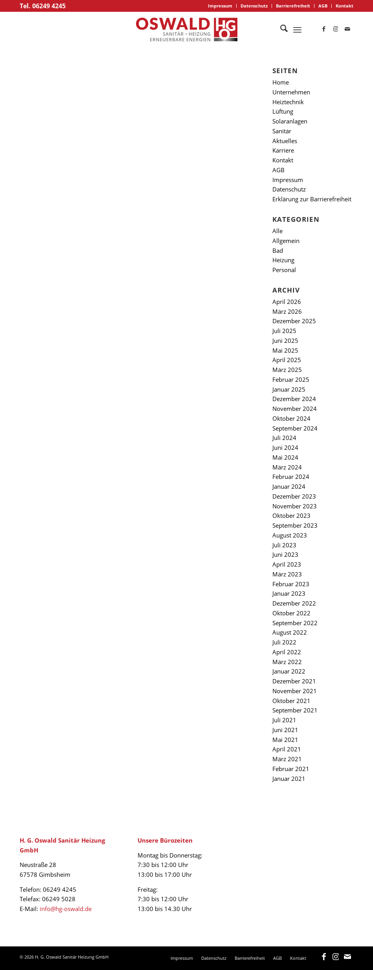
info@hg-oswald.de (66, 909)
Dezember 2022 (294, 603)
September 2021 (295, 710)
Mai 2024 (285, 457)
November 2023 (294, 506)
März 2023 (287, 574)
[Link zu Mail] (347, 29)
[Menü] (297, 29)
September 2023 (295, 525)
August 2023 (289, 535)
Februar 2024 (290, 476)
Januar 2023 (288, 593)
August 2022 (289, 632)
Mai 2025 (285, 350)
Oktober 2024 (291, 418)
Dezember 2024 (294, 399)
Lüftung (282, 111)
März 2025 (287, 370)
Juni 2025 (285, 340)
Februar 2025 (290, 379)
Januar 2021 (288, 778)
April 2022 (286, 652)
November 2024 (294, 408)
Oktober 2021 (291, 701)
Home (280, 82)
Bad (277, 250)
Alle (277, 231)
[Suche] (280, 29)
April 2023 (286, 564)
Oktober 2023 (291, 515)
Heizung (283, 260)
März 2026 (287, 311)
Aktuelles (284, 141)
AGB (322, 6)
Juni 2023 (285, 554)
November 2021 (294, 691)
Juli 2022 (284, 642)
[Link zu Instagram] (336, 29)
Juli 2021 (284, 720)
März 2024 (287, 467)
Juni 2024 (285, 447)
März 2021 (287, 759)
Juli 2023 (284, 545)
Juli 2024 (284, 438)
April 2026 (286, 302)
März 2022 (287, 662)
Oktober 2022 (291, 613)
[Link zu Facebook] (324, 29)
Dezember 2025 (294, 321)
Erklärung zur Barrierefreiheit (311, 199)
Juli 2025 (284, 331)
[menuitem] (220, 6)
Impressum (220, 6)
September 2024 (295, 428)
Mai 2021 (285, 740)
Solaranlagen (289, 121)
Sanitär (281, 131)
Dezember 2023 (294, 496)
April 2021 (286, 749)
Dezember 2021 (294, 681)
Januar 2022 (288, 671)
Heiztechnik (288, 102)
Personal (284, 270)
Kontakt (344, 6)
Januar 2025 (288, 389)
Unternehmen (291, 92)
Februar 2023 (290, 584)
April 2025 (286, 360)
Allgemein (286, 241)
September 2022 (295, 623)
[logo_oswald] (186, 29)
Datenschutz (254, 6)
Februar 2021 (290, 769)
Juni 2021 (285, 730)
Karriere (283, 150)
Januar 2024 (288, 486)
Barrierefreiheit (293, 6)
